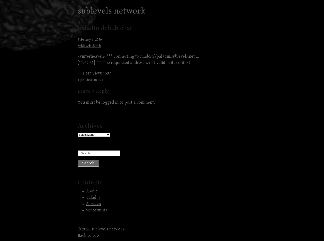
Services (93, 204)
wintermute (97, 210)
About (91, 191)
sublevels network (112, 11)
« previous (85, 80)
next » (98, 80)
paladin (93, 197)
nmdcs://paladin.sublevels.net (167, 56)
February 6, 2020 (90, 40)
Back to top (88, 235)
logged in (109, 102)
